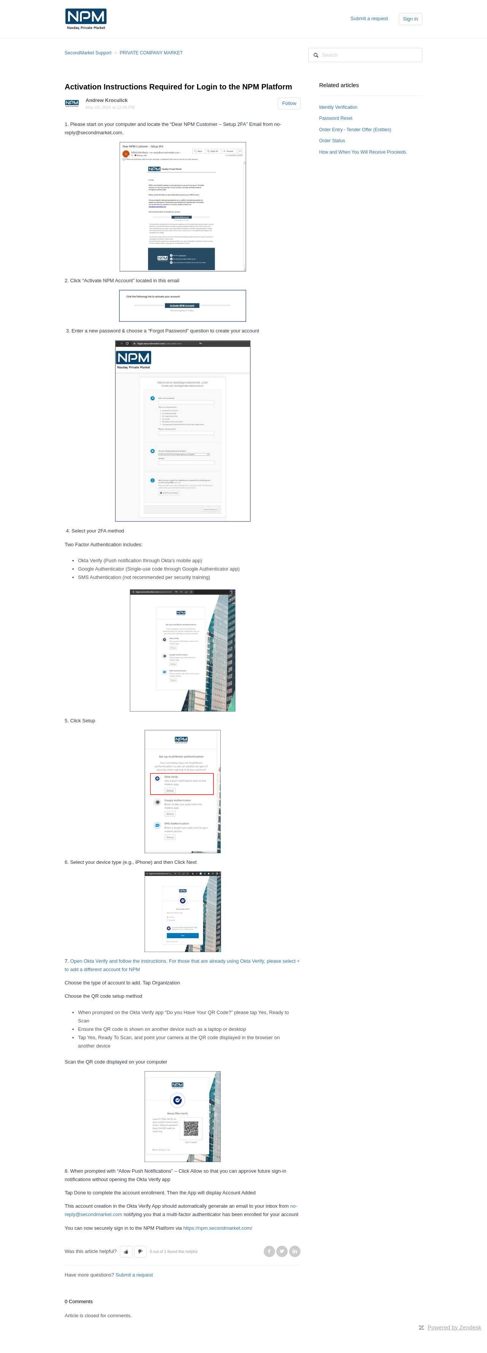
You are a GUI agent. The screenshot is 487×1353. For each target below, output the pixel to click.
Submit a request (369, 18)
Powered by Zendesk (454, 1327)
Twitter (282, 1251)
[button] (126, 1252)
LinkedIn (295, 1251)
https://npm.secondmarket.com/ (217, 1228)
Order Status (332, 140)
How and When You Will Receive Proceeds (362, 152)
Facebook (269, 1251)
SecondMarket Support (88, 53)
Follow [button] (289, 103)
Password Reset (335, 118)
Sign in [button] (410, 19)
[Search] (365, 55)
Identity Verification (338, 107)
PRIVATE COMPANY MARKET (151, 53)
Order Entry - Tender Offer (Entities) (355, 129)
